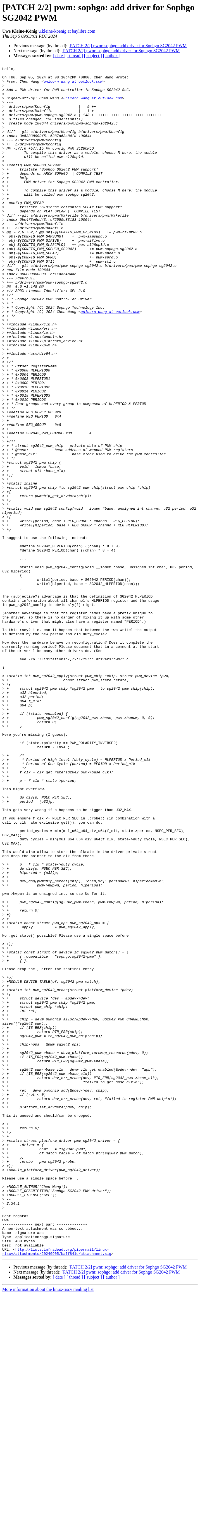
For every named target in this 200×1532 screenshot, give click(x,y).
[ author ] (111, 55)
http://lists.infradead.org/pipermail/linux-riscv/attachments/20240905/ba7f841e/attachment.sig (56, 1489)
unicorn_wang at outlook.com (73, 84)
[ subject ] (93, 55)
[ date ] (59, 55)
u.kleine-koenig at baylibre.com (67, 31)
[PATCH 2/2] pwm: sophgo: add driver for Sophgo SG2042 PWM (127, 45)
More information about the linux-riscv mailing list (48, 1527)
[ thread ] (74, 55)
